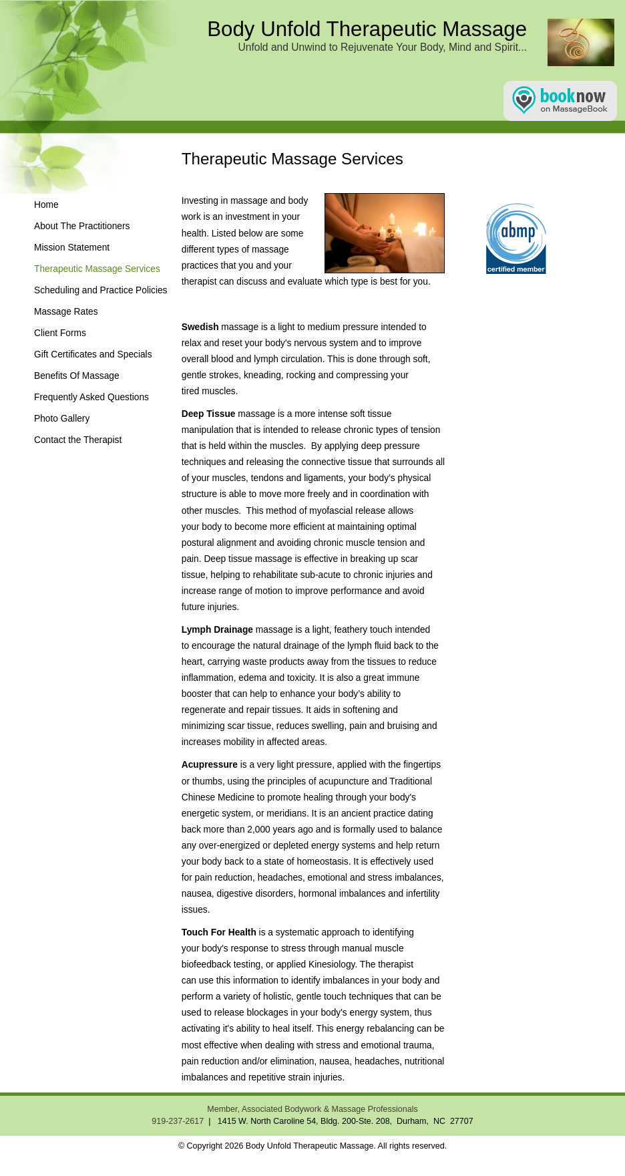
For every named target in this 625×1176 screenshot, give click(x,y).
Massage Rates (66, 312)
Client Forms (60, 333)
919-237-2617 (178, 1121)
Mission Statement (72, 248)
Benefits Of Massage (77, 376)
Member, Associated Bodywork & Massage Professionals (312, 1109)
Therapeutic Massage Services (97, 269)
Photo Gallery (61, 419)
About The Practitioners (82, 226)
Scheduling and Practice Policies (101, 290)
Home (46, 205)
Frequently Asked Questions (91, 397)
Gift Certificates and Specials (93, 354)
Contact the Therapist (78, 440)
